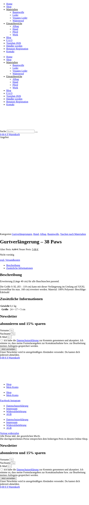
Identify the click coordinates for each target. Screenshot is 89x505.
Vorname (5, 239)
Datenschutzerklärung (28, 249)
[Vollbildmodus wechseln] (4, 498)
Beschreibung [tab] (13, 174)
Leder (15, 15)
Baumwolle (18, 12)
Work (15, 34)
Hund (15, 29)
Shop (8, 6)
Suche (3, 131)
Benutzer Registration (17, 48)
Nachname (5, 242)
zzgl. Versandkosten (10, 168)
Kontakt (10, 51)
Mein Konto (12, 295)
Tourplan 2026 (13, 43)
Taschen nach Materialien (73, 142)
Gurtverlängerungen (22, 142)
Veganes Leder (20, 18)
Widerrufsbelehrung (16, 320)
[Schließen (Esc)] (10, 498)
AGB (9, 323)
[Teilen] (7, 498)
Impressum (11, 317)
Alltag (16, 26)
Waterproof (18, 20)
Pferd (15, 32)
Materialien (12, 9)
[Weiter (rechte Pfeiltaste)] (4, 501)
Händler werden (14, 46)
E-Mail (4, 245)
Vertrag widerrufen (9, 492)
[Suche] (36, 132)
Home (9, 3)
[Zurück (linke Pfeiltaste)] (1, 501)
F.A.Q (9, 40)
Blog (8, 37)
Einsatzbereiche (14, 23)
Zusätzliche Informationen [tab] (19, 176)
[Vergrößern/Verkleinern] (1, 498)
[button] (25, 503)
